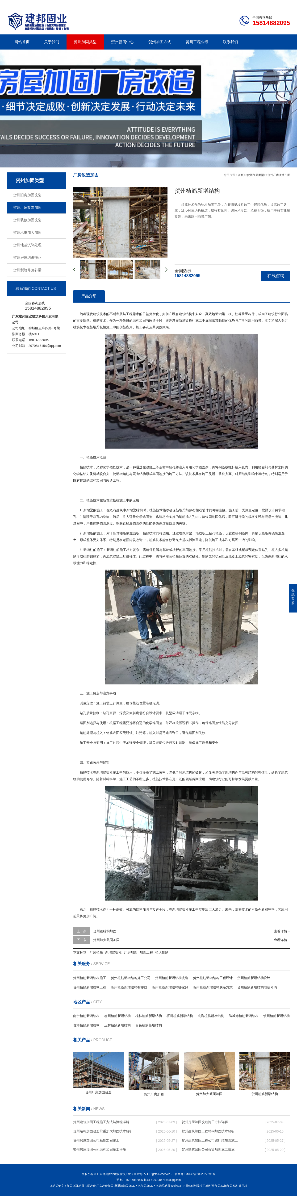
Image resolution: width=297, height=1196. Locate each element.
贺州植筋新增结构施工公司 (131, 978)
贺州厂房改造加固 (27, 207)
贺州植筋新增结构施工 (89, 978)
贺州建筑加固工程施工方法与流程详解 (101, 1122)
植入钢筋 (161, 952)
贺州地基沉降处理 (27, 245)
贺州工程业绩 (197, 42)
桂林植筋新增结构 (148, 1016)
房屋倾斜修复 (173, 1186)
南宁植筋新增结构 (86, 1016)
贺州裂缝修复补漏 (27, 270)
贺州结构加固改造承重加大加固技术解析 (103, 1131)
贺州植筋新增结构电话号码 (257, 987)
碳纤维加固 (213, 1186)
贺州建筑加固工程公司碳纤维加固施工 (210, 1140)
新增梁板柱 (113, 952)
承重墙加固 (121, 1186)
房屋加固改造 (87, 1186)
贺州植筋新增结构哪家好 (170, 987)
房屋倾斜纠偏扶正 (194, 1186)
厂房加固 (130, 952)
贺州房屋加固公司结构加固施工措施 (99, 1149)
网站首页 (21, 42)
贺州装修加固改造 (27, 220)
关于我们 (51, 42)
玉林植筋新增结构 (117, 1025)
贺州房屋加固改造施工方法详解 (205, 1122)
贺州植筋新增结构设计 (253, 978)
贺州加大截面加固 (106, 940)
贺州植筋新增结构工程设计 (213, 978)
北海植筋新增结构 (211, 1016)
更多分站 (283, 4)
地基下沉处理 (155, 1186)
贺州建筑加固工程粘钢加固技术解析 (208, 1131)
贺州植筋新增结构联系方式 (213, 987)
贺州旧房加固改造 (27, 195)
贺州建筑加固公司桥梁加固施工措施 (208, 1149)
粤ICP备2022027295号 (200, 1174)
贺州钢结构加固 (104, 931)
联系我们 (260, 4)
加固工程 (146, 952)
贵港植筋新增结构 (86, 1025)
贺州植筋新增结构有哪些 (129, 987)
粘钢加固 (226, 1186)
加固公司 (72, 1186)
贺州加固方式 (159, 42)
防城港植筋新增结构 (244, 1016)
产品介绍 (88, 296)
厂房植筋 (96, 952)
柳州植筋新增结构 (117, 1016)
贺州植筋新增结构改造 (171, 978)
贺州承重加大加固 (27, 232)
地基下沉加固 (137, 1186)
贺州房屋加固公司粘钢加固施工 (96, 1140)
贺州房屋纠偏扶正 (27, 257)
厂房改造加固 (104, 1186)
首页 (241, 175)
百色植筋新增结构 (148, 1025)
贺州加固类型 (85, 42)
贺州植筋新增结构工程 (89, 987)
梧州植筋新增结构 (180, 1016)
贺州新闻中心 (122, 42)
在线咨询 (275, 275)
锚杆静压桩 (240, 1186)
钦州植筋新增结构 (276, 1016)
